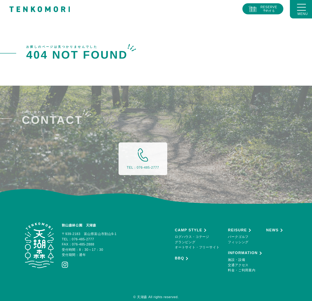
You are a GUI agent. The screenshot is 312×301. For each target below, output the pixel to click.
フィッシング (238, 242)
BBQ (179, 258)
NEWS (272, 230)
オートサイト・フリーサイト (197, 247)
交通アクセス (238, 265)
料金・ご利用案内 (241, 270)
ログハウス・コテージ (192, 237)
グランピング (185, 242)
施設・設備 (236, 259)
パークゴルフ (238, 237)
